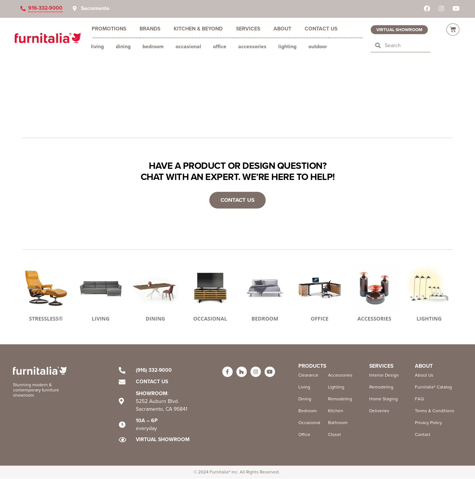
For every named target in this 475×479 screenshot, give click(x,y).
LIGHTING (429, 318)
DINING (155, 318)
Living (97, 46)
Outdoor (317, 46)
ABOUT (424, 366)
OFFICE (319, 318)
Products (312, 366)
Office (219, 46)
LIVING (100, 318)
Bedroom (153, 46)
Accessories (252, 46)
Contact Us (321, 29)
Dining (123, 46)
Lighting (287, 46)
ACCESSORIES (374, 318)
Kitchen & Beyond (198, 29)
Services (248, 29)
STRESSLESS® (46, 318)
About (282, 29)
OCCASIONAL (210, 318)
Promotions (109, 29)
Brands (150, 29)
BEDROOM (265, 318)
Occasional (188, 46)
